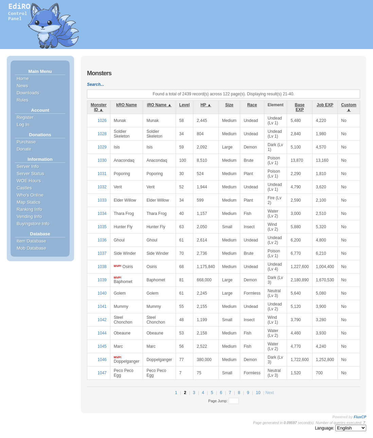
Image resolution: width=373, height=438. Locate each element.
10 (258, 392)
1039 (102, 280)
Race (252, 105)
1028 (102, 133)
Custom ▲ (348, 107)
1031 (102, 173)
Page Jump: (223, 401)
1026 (102, 120)
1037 (102, 253)
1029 (102, 147)
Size (229, 105)
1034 (102, 213)
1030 (102, 160)
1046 (102, 359)
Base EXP (300, 107)
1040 (102, 293)
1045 (102, 346)
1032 (102, 187)
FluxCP (360, 417)
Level (184, 105)
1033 (102, 200)
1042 (102, 319)
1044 (102, 333)
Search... (95, 84)
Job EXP (325, 105)
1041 (102, 306)
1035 (102, 226)
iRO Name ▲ (159, 105)
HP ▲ (205, 105)
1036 (102, 240)
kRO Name (126, 105)
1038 (102, 266)
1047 (102, 373)
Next (269, 392)
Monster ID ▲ (99, 107)
